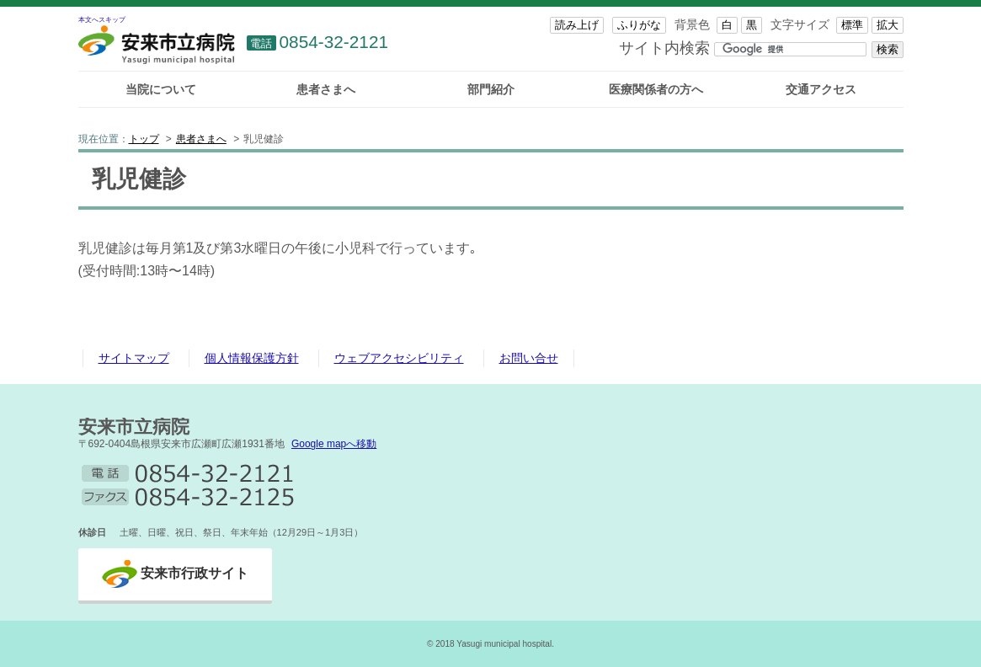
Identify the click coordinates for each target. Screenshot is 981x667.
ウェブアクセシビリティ (399, 358)
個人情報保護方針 (252, 358)
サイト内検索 (664, 47)
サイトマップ (134, 358)
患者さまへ (325, 89)
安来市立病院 (133, 426)
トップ (144, 139)
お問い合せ (528, 358)
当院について (160, 89)
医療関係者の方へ (656, 89)
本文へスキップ (101, 20)
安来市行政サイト (194, 573)
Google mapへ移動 (333, 444)
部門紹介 (490, 89)
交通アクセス (821, 89)
